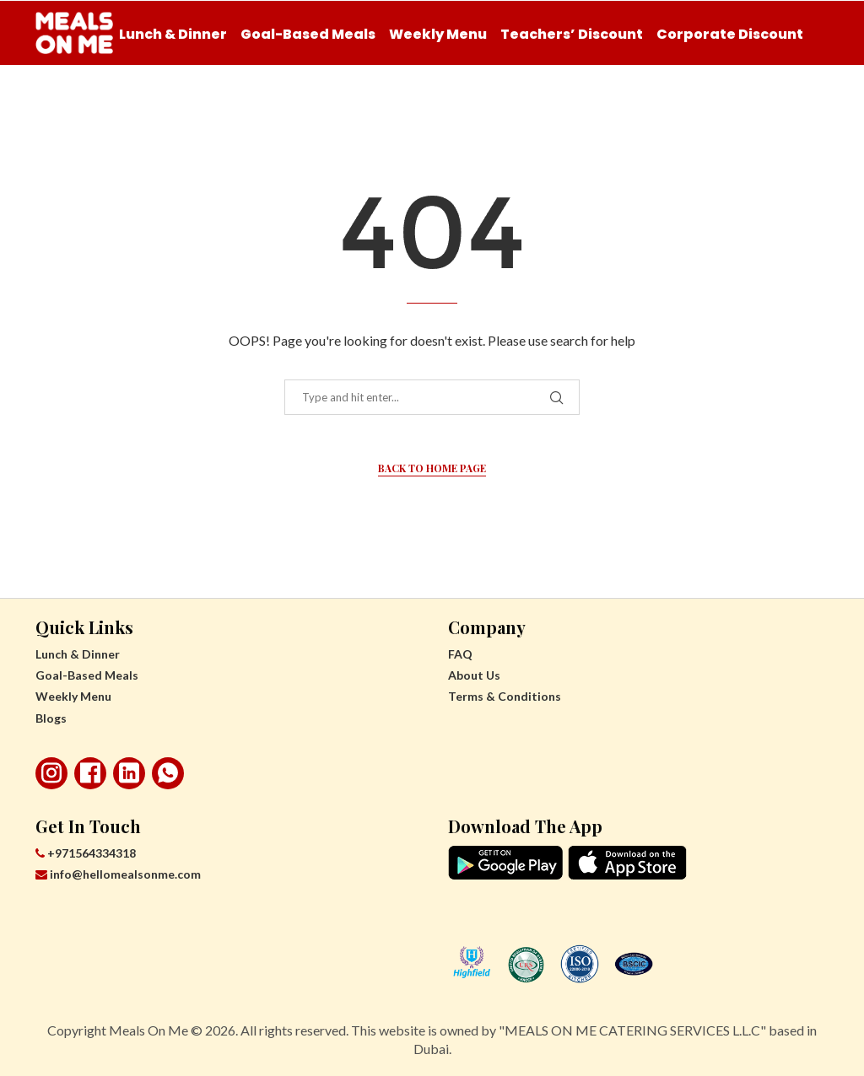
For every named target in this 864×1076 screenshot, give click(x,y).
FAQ (460, 654)
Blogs (51, 718)
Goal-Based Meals (307, 34)
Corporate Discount (729, 34)
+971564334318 (85, 853)
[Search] (820, 104)
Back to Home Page (432, 468)
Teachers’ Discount (571, 34)
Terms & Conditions (504, 696)
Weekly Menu (438, 34)
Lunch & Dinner (173, 34)
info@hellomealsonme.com (118, 874)
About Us (474, 675)
